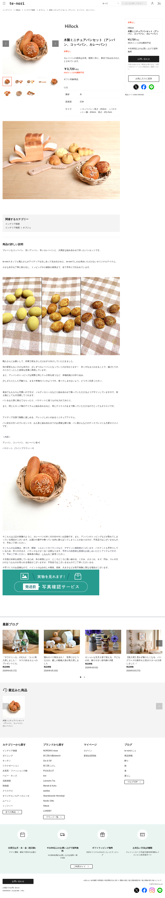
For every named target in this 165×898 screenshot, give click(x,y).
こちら (45, 554)
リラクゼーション (11, 766)
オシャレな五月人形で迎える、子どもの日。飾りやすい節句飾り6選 (102, 658)
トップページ (7, 10)
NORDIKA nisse (50, 751)
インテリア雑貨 (29, 10)
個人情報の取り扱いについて (152, 880)
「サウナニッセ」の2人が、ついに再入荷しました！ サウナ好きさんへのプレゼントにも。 (20, 660)
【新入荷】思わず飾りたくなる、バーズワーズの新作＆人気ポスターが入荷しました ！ (143, 660)
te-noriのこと (130, 751)
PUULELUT (48, 771)
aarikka (46, 791)
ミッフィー (8, 806)
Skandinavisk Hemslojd (53, 796)
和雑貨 (6, 786)
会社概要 (93, 880)
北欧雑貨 (7, 781)
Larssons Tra (49, 781)
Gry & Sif (47, 761)
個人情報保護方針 (134, 880)
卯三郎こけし (49, 766)
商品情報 (128, 756)
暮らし (127, 776)
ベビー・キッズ (10, 776)
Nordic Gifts (48, 801)
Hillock (18, 10)
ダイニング (8, 756)
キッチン (7, 761)
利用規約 (100, 880)
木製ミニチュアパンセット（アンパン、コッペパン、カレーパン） (13, 723)
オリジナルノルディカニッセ (16, 796)
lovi (44, 776)
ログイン (88, 751)
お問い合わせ (144, 59)
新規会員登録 (90, 756)
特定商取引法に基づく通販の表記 (116, 880)
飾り (126, 761)
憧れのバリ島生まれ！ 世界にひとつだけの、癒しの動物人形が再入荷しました (61, 660)
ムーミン (7, 801)
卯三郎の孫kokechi (51, 756)
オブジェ (42, 10)
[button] (6, 43)
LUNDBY (47, 811)
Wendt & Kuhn (49, 786)
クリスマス (8, 791)
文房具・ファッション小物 (15, 771)
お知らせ (87, 880)
